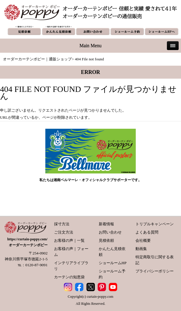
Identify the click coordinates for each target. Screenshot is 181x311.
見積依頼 (106, 240)
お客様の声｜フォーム (71, 252)
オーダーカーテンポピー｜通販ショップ (37, 59)
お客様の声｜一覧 (69, 240)
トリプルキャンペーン (154, 224)
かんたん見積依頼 (112, 252)
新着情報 (106, 224)
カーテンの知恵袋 (69, 277)
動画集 (141, 249)
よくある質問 (146, 232)
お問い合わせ (110, 232)
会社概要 (143, 240)
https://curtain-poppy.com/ (27, 239)
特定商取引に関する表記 (154, 260)
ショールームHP (113, 263)
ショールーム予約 (112, 274)
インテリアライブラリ (71, 266)
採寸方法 (61, 224)
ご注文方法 (63, 232)
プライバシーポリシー (154, 271)
